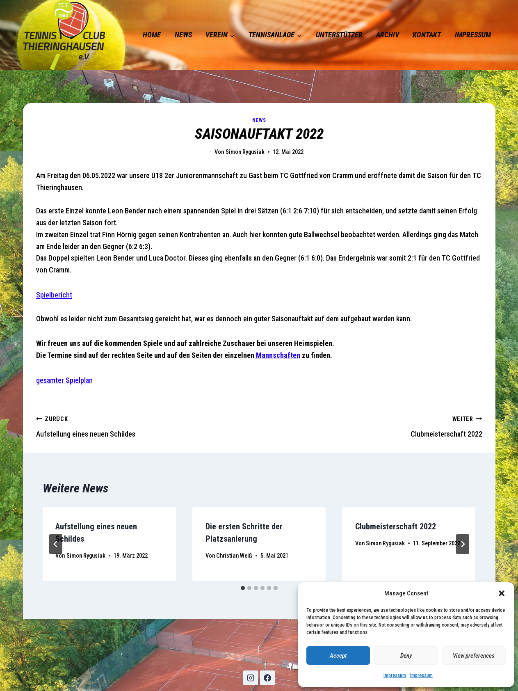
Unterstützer (339, 34)
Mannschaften (278, 355)
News (183, 34)
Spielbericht (54, 295)
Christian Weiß (234, 555)
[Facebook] (267, 677)
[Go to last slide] (55, 544)
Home (152, 34)
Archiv (387, 34)
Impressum (394, 675)
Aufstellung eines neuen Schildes (144, 425)
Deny (406, 655)
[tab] (243, 588)
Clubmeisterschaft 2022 (374, 425)
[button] (501, 593)
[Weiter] (462, 544)
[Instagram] (250, 677)
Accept (338, 655)
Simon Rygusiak (245, 152)
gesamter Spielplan (64, 380)
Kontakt (427, 34)
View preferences (474, 655)
